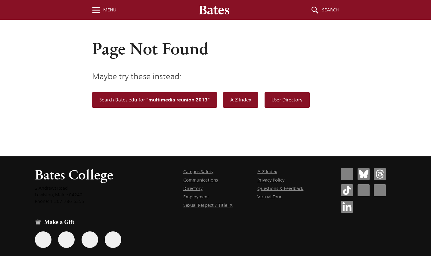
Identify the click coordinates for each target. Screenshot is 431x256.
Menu (109, 10)
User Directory (286, 100)
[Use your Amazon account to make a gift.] (66, 239)
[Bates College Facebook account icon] (347, 174)
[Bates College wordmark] (214, 10)
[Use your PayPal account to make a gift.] (90, 239)
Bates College (74, 175)
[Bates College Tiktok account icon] (347, 190)
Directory (193, 188)
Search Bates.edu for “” (154, 100)
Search (330, 10)
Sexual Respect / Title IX (208, 205)
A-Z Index (240, 100)
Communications (200, 179)
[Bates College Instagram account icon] (364, 190)
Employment (196, 196)
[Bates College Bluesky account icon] (364, 174)
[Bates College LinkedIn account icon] (347, 207)
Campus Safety (198, 171)
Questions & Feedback (280, 188)
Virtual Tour (269, 196)
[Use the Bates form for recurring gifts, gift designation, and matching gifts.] (43, 239)
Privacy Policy (270, 179)
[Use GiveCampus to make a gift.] (113, 239)
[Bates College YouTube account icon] (380, 190)
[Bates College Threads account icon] (380, 174)
